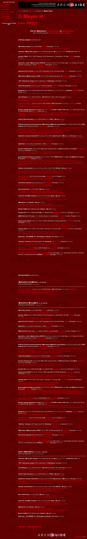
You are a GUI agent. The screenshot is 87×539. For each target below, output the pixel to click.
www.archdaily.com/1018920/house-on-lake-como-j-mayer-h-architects (39, 53)
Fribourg (55, 85)
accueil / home (6, 4)
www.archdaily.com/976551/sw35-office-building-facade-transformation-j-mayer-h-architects (45, 78)
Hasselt (28, 158)
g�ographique (68, 31)
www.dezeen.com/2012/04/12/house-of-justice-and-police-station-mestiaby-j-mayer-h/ (43, 170)
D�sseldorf (41, 65)
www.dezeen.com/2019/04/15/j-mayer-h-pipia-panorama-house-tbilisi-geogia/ (41, 121)
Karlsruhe (53, 248)
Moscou (75, 90)
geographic (66, 33)
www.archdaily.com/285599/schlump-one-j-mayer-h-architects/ (36, 153)
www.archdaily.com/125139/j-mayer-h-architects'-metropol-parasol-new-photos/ (41, 179)
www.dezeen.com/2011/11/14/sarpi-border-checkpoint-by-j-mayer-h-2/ (39, 197)
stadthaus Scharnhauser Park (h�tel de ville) (32, 253)
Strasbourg (72, 103)
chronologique (53, 31)
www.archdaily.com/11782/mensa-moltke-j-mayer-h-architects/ (36, 249)
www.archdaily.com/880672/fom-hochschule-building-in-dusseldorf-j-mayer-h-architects (44, 131)
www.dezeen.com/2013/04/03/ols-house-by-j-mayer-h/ (34, 184)
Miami (35, 111)
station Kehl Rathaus (24, 103)
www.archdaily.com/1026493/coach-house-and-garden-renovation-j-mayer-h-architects (44, 48)
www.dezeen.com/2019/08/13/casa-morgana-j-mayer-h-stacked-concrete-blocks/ (42, 98)
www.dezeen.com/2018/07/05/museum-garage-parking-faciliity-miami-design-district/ (43, 112)
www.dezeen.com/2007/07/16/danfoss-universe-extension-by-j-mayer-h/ (39, 243)
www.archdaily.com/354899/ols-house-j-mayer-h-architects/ (35, 186)
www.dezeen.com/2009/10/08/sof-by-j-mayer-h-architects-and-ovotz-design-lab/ (41, 217)
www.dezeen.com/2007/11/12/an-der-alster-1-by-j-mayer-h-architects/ (38, 232)
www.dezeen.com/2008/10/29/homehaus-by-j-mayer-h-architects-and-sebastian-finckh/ (44, 224)
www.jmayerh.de (34, 527)
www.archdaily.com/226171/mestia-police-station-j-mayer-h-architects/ (39, 173)
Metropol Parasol (23, 176)
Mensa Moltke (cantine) (25, 248)
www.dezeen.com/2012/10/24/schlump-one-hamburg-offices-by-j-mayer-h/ (40, 152)
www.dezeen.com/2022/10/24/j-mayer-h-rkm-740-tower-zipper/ (36, 66)
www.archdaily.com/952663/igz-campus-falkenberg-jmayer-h (36, 82)
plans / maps (5, 16)
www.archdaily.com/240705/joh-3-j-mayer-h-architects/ (34, 145)
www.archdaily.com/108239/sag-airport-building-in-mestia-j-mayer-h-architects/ (41, 205)
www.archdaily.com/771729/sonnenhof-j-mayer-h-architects (35, 140)
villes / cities (5, 7)
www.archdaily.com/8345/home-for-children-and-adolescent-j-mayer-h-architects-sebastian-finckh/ (47, 225)
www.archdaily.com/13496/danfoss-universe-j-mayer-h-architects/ (37, 244)
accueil (20, 11)
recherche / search (7, 21)
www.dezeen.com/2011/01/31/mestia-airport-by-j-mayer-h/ (35, 204)
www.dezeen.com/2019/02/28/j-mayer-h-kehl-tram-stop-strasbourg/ (38, 105)
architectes (31, 11)
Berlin (44, 46)
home (25, 11)
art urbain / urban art (8, 11)
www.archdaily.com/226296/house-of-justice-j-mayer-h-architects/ (37, 171)
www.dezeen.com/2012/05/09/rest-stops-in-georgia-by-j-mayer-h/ (37, 191)
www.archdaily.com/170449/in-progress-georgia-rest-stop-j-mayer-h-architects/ (41, 192)
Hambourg (81, 149)
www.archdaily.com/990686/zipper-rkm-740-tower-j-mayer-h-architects (39, 68)
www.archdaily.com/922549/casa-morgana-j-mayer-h (33, 100)
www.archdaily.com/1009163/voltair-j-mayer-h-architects (34, 59)
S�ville (48, 176)
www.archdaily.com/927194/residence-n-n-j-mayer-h (33, 93)
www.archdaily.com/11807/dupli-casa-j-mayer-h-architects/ (35, 238)
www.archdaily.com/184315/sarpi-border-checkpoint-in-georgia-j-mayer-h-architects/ (43, 199)
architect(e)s (5, 9)
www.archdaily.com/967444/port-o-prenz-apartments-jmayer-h (36, 72)
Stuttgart (66, 76)
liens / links (5, 14)
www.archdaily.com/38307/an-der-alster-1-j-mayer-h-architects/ (36, 233)
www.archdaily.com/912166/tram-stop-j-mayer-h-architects (35, 106)
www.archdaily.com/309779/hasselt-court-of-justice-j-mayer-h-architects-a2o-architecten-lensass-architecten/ (50, 161)
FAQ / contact (5, 19)
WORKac (47, 109)
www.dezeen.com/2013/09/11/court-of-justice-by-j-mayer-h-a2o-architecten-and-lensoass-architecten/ (48, 160)
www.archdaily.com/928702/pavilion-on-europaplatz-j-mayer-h (36, 87)
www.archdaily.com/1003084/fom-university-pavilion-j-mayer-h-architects (39, 132)
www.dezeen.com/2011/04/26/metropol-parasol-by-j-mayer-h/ (36, 178)
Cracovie (61, 216)
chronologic (54, 33)
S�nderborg (56, 241)
